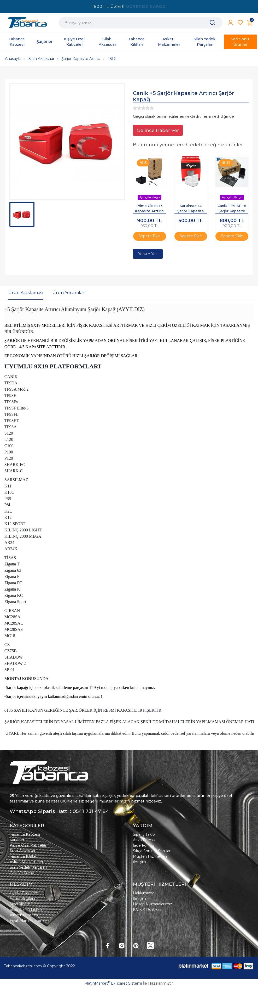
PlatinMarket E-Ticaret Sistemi (113, 983)
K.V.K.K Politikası (147, 909)
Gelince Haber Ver (158, 130)
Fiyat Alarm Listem (27, 920)
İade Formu (143, 845)
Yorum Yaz (147, 253)
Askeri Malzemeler (26, 862)
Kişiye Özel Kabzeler (28, 845)
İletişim (139, 862)
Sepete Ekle (149, 236)
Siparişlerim (20, 904)
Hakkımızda (143, 893)
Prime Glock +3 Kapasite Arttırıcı (149, 208)
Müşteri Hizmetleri (150, 856)
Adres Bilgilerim (24, 898)
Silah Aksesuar (23, 851)
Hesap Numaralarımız (152, 904)
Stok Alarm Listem (27, 909)
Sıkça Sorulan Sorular (152, 851)
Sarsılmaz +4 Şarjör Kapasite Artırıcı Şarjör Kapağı (190, 209)
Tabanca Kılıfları (23, 856)
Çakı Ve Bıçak (22, 873)
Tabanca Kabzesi (25, 834)
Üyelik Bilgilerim (24, 893)
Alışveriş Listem (24, 915)
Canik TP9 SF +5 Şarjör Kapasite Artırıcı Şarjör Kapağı (232, 209)
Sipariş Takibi (144, 834)
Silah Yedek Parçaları (28, 867)
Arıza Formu (144, 840)
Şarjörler (17, 840)
